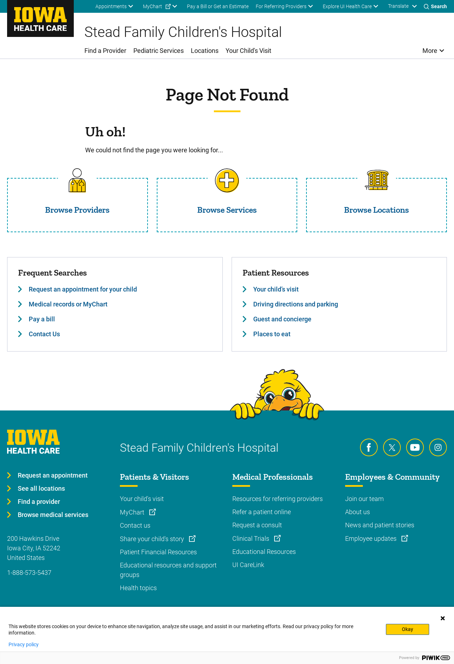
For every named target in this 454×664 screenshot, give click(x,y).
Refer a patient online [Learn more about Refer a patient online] (261, 512)
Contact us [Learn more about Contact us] (135, 525)
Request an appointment (53, 475)
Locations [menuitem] (204, 50)
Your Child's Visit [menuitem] (248, 50)
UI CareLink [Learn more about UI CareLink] (248, 564)
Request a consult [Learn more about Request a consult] (257, 525)
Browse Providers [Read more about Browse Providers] (77, 210)
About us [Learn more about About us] (357, 512)
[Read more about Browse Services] (227, 180)
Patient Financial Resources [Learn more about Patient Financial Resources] (158, 552)
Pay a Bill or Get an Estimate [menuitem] (218, 6)
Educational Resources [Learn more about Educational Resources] (264, 551)
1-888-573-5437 (29, 572)
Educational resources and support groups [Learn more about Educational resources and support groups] (168, 569)
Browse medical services (53, 514)
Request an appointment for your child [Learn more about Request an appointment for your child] (83, 289)
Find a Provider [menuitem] (105, 50)
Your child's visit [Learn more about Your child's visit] (142, 498)
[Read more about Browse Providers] (77, 180)
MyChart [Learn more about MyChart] (133, 512)
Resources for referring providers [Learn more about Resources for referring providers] (277, 498)
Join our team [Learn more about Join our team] (364, 498)
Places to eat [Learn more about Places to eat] (271, 334)
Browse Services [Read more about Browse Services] (227, 210)
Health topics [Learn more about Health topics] (138, 588)
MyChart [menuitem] (152, 6)
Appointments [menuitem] (111, 6)
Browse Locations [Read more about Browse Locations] (376, 210)
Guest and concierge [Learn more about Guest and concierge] (282, 319)
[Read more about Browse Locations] (376, 180)
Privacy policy (24, 644)
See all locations (41, 488)
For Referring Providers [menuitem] (281, 6)
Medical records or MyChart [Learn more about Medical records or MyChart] (68, 304)
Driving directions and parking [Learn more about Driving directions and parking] (295, 304)
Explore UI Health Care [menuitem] (347, 6)
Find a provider (39, 501)
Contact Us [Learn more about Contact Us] (44, 334)
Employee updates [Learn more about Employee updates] (371, 538)
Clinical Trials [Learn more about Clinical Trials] (251, 538)
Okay (407, 629)
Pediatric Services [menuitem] (158, 50)
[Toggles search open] (435, 6)
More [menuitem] (429, 50)
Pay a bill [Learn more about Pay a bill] (42, 319)
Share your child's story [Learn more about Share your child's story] (153, 539)
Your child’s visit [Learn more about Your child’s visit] (276, 289)
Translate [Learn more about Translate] (398, 6)
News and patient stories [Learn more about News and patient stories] (379, 525)
